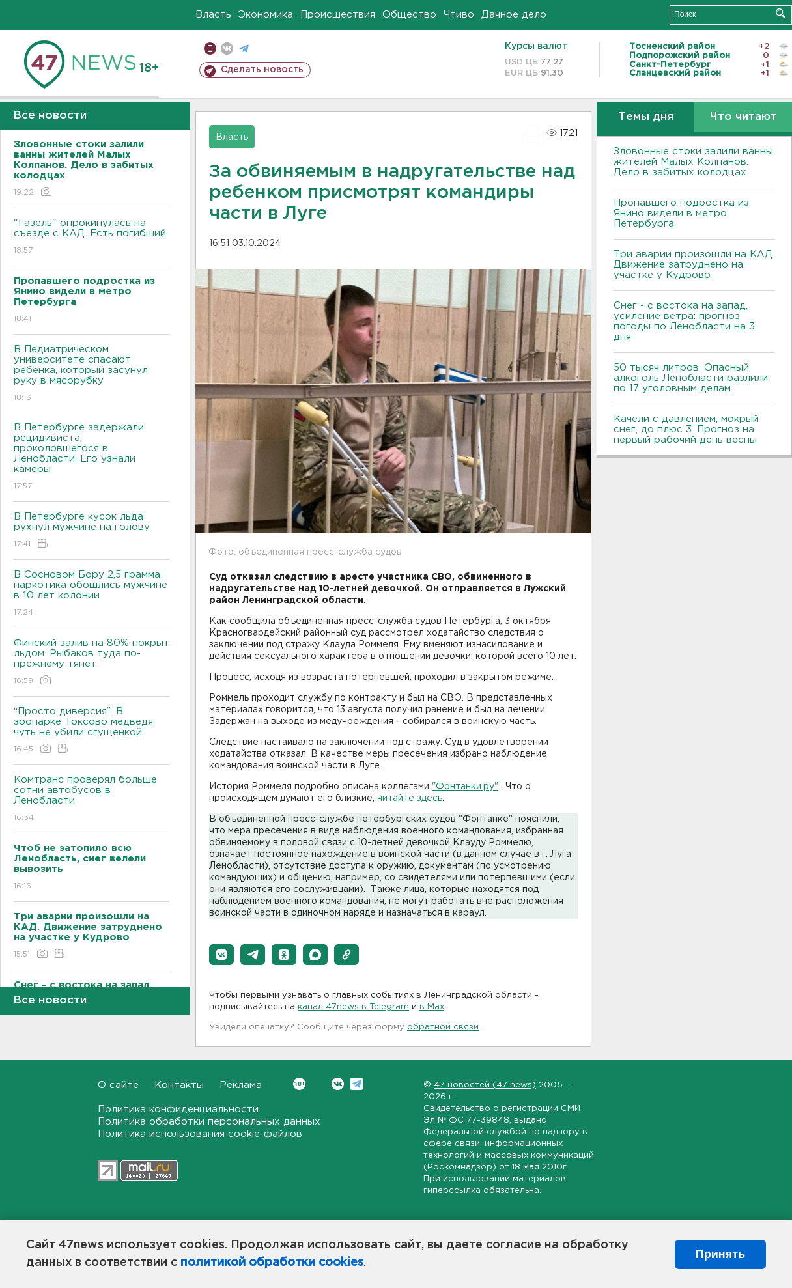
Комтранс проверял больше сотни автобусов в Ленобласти (91, 799)
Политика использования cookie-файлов (200, 1134)
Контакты (179, 1085)
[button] (221, 954)
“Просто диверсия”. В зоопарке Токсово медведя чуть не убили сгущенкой (91, 731)
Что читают (743, 117)
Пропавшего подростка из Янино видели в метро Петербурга (681, 213)
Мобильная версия (210, 48)
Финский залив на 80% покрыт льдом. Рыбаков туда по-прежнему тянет (91, 662)
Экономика (265, 14)
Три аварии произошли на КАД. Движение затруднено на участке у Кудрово (694, 264)
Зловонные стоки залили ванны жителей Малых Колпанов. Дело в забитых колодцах (693, 161)
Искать (780, 13)
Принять (720, 1254)
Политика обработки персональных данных (209, 1121)
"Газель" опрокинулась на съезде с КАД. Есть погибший (91, 237)
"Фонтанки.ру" (465, 787)
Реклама (240, 1085)
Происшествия (337, 14)
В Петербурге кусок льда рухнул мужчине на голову (91, 531)
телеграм (244, 48)
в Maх (431, 1007)
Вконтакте (299, 1084)
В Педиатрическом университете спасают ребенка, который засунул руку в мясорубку (91, 374)
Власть (213, 14)
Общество (409, 14)
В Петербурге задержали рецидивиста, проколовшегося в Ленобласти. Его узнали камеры (91, 457)
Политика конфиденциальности (178, 1109)
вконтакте (227, 48)
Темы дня (645, 117)
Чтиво (459, 14)
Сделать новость (262, 70)
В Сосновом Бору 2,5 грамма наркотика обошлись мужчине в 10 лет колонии (91, 594)
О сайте (118, 1085)
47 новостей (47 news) (485, 1085)
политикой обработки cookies (271, 1262)
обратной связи (443, 1027)
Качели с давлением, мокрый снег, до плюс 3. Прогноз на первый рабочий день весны (686, 429)
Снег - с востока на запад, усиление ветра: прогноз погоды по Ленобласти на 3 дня (684, 321)
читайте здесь (409, 798)
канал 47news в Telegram (353, 1007)
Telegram (356, 1084)
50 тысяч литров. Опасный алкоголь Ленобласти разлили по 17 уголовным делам (691, 378)
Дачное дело (513, 14)
